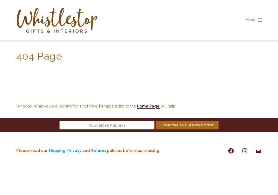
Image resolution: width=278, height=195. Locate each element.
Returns (99, 150)
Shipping (56, 150)
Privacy (74, 150)
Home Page (148, 106)
